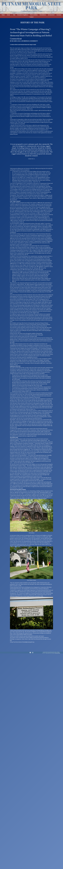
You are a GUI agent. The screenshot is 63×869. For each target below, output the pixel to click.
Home (3, 15)
